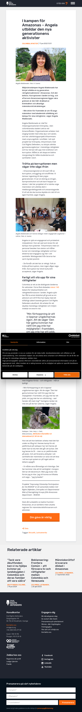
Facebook (48, 655)
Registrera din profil (13, 659)
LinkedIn (47, 663)
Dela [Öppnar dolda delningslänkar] (26, 528)
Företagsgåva (46, 627)
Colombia (26, 44)
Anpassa (41, 375)
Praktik (8, 664)
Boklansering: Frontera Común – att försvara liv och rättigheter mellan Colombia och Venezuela (41, 570)
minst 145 (54, 287)
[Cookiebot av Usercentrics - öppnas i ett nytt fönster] (70, 336)
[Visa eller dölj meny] (73, 3)
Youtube (48, 667)
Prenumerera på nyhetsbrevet (52, 622)
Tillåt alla (67, 375)
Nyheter (34, 44)
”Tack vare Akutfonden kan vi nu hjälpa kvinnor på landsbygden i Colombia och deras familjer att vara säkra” (17, 570)
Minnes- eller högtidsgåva (50, 624)
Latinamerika (41, 532)
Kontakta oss (11, 625)
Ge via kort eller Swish (49, 619)
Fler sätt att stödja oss (50, 629)
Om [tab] (67, 342)
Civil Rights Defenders (11, 3)
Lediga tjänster (12, 661)
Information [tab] (41, 342)
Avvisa (15, 375)
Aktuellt (32, 532)
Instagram (48, 659)
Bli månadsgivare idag (49, 616)
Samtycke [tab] (14, 342)
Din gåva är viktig (41, 517)
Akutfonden (12, 585)
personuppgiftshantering (45, 708)
